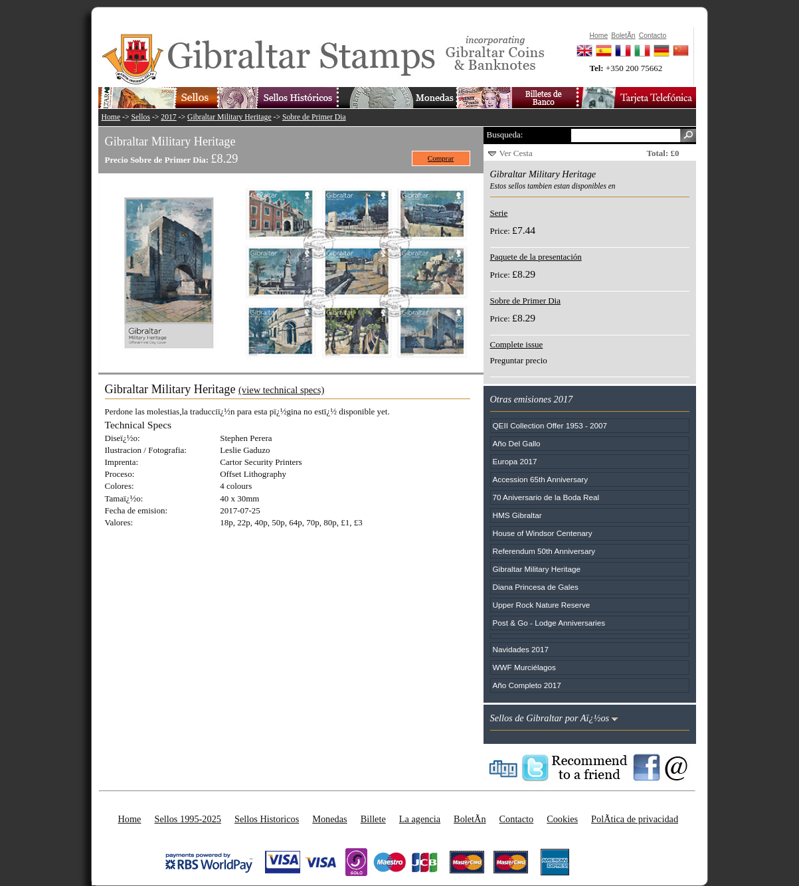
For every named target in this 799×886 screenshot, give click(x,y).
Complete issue (516, 344)
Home (111, 117)
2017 (168, 117)
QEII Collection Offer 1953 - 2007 (550, 425)
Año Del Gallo (517, 443)
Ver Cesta (516, 153)
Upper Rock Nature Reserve (541, 604)
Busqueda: (505, 134)
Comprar (441, 158)
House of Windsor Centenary (542, 533)
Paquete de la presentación (536, 257)
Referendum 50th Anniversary (544, 551)
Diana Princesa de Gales (535, 586)
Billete (373, 819)
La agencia (419, 819)
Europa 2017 (515, 461)
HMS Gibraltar (517, 515)
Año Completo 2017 (527, 685)
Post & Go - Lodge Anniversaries (549, 622)
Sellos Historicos (266, 819)
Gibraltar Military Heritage (229, 117)
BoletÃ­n (470, 819)
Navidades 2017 (521, 649)
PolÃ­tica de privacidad (634, 819)
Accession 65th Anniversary (540, 479)
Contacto (516, 819)
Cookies (562, 819)
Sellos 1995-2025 (187, 819)
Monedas (329, 819)
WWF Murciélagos (524, 667)
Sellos (140, 117)
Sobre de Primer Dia (314, 117)
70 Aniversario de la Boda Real (546, 497)
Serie (499, 213)
